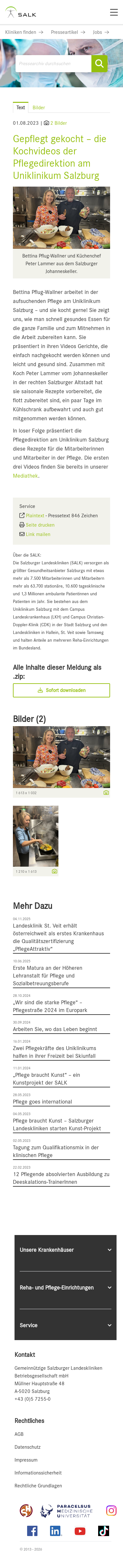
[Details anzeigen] (104, 793)
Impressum (26, 1460)
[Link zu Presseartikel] (68, 32)
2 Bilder (58, 123)
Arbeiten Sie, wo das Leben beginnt (55, 1029)
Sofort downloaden (62, 690)
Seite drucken (40, 525)
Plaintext (35, 516)
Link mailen (38, 534)
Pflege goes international (42, 1101)
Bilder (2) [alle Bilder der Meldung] (29, 719)
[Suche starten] (99, 63)
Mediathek (25, 475)
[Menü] (114, 12)
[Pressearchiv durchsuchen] (61, 63)
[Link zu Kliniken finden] (24, 32)
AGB (19, 1434)
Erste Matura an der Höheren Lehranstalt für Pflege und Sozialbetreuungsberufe (47, 976)
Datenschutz (27, 1447)
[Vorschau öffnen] (61, 218)
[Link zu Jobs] (101, 32)
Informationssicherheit (38, 1473)
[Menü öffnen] (110, 101)
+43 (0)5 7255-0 (33, 1399)
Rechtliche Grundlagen (38, 1486)
